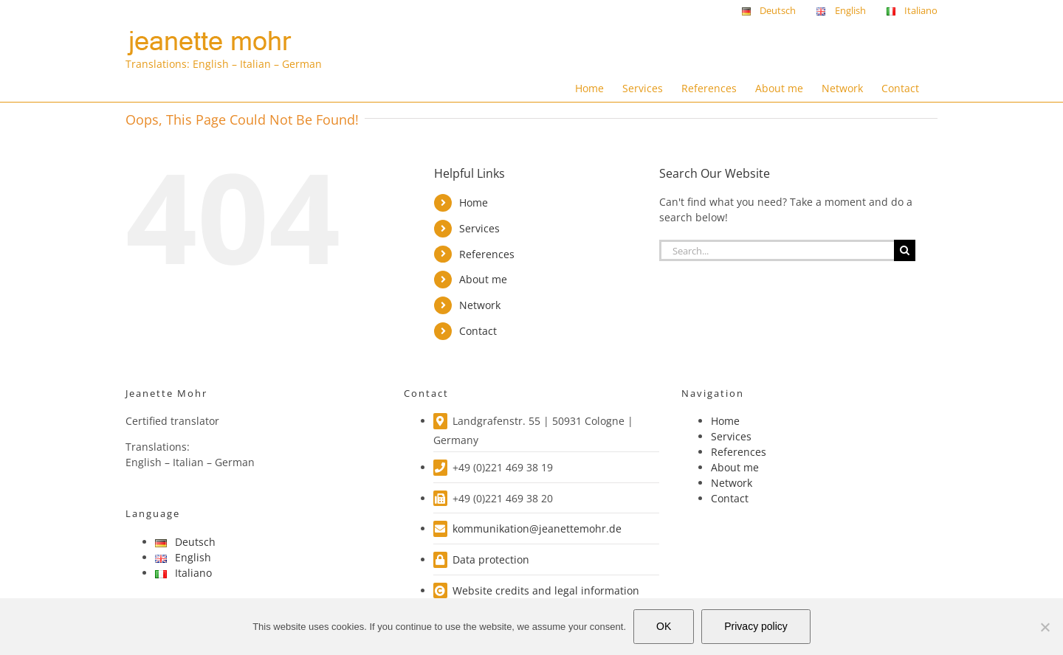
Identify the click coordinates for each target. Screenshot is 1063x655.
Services (479, 228)
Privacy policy (756, 626)
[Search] (904, 250)
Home (473, 202)
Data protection (491, 559)
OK (663, 626)
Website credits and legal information (546, 590)
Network (479, 305)
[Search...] (776, 250)
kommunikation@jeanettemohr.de (537, 528)
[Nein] (1044, 627)
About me (483, 279)
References (487, 254)
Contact (478, 331)
